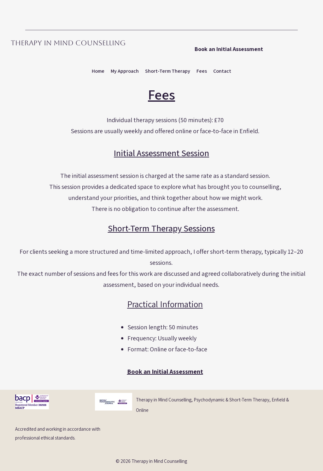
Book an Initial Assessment (165, 371)
